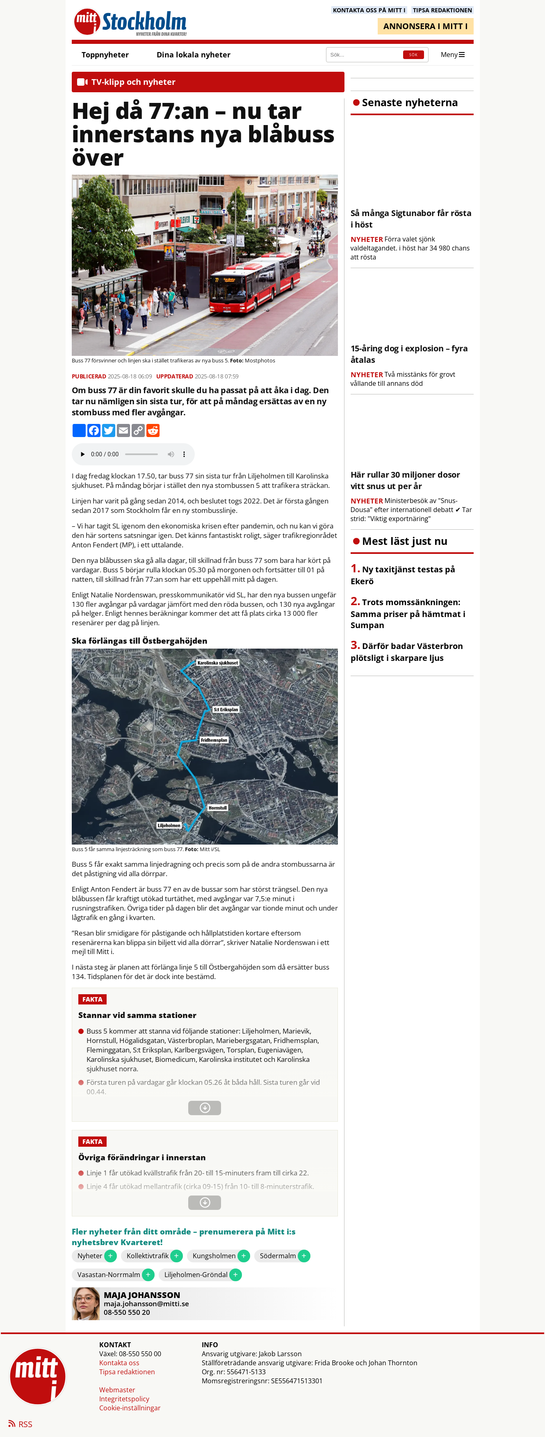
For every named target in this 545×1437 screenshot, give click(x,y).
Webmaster (117, 1389)
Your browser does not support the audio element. (133, 454)
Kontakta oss (119, 1362)
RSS (19, 1425)
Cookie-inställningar (130, 1407)
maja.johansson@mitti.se (146, 1303)
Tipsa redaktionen (127, 1371)
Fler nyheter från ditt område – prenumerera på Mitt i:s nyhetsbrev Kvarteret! (184, 1237)
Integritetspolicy (124, 1398)
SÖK (413, 54)
